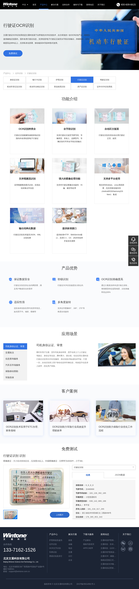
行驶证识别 (31, 73)
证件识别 (19, 73)
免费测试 (13, 53)
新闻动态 (90, 5)
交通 (70, 552)
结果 (88, 475)
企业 (70, 560)
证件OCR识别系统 (104, 87)
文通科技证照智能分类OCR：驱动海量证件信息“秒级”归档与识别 (108, 568)
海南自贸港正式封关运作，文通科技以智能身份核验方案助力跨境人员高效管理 (108, 560)
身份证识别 (14, 80)
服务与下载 (78, 5)
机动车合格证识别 (37, 87)
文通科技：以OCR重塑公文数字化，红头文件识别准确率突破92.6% (108, 548)
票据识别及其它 (55, 556)
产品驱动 (87, 540)
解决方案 (55, 5)
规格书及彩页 (88, 544)
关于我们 (101, 5)
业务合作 (66, 5)
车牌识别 (53, 552)
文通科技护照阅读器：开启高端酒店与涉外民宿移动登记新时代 (108, 540)
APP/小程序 (88, 548)
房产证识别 (82, 87)
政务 (70, 540)
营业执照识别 (59, 87)
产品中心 (43, 5)
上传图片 (59, 515)
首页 (34, 5)
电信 (70, 548)
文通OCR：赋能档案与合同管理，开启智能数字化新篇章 (108, 556)
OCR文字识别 (55, 548)
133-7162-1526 (19, 550)
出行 (70, 556)
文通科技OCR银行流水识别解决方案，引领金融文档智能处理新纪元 (108, 564)
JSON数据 (120, 475)
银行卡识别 (37, 80)
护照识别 (59, 80)
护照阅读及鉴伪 (55, 540)
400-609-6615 (128, 4)
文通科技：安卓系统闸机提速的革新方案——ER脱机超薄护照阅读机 (108, 544)
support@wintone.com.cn (19, 571)
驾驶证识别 (104, 80)
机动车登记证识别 (14, 87)
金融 (70, 544)
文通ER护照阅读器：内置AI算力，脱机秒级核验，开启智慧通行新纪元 (108, 552)
